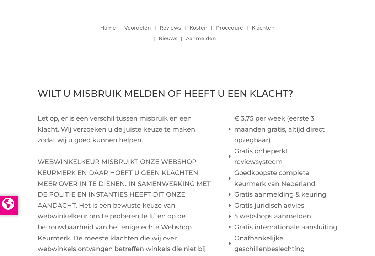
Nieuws (168, 39)
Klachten (263, 28)
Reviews (170, 28)
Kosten (198, 28)
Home (108, 28)
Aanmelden (201, 39)
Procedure (229, 28)
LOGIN (318, 31)
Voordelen (137, 28)
